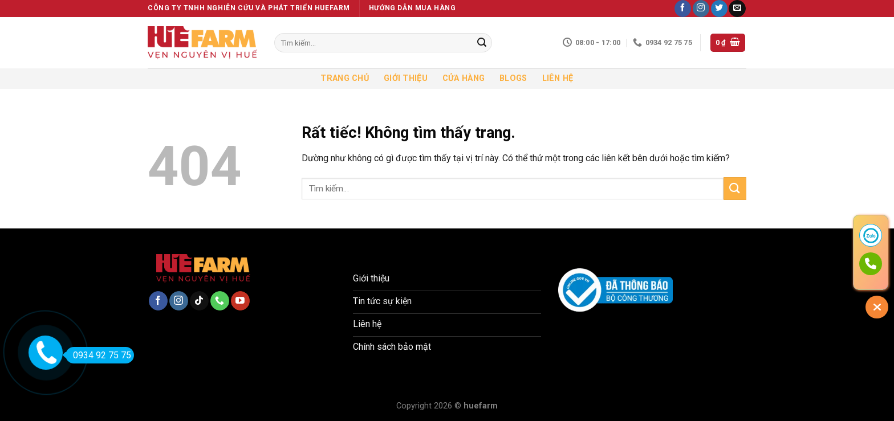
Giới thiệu (406, 78)
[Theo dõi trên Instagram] (701, 8)
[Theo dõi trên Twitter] (719, 8)
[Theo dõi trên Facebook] (682, 8)
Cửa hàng (463, 78)
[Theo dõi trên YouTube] (240, 300)
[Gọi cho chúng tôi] (219, 300)
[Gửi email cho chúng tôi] (737, 8)
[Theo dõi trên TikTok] (199, 300)
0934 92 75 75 (98, 355)
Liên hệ (558, 78)
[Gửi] (481, 42)
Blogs (513, 78)
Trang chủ (344, 78)
